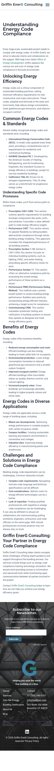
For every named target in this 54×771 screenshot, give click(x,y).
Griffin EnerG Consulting (23, 585)
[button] (47, 4)
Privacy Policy (32, 741)
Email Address (14, 627)
